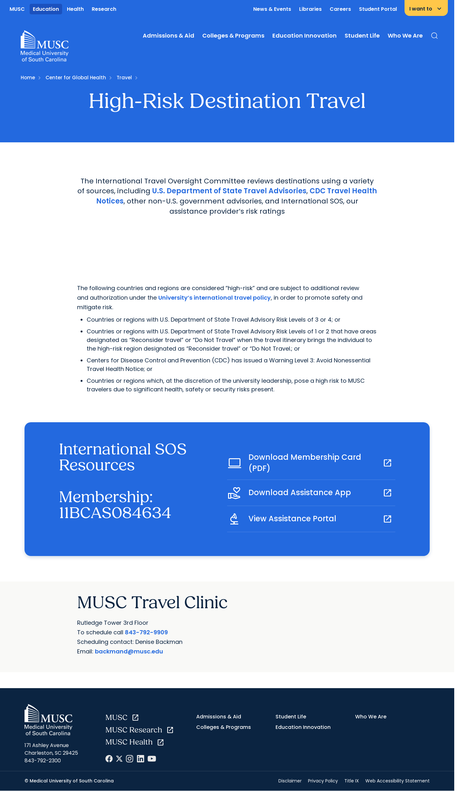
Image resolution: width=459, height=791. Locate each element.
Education (46, 9)
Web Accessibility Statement (397, 781)
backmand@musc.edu (129, 651)
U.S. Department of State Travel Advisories (229, 191)
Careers (340, 9)
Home (28, 77)
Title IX (351, 781)
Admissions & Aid (168, 35)
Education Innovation (304, 35)
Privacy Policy (323, 781)
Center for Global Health (76, 77)
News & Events (272, 9)
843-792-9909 (146, 632)
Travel (124, 77)
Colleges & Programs (233, 35)
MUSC (17, 9)
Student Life (362, 35)
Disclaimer (290, 781)
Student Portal (378, 9)
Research (104, 9)
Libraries (310, 9)
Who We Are (405, 35)
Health (75, 9)
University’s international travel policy (214, 298)
